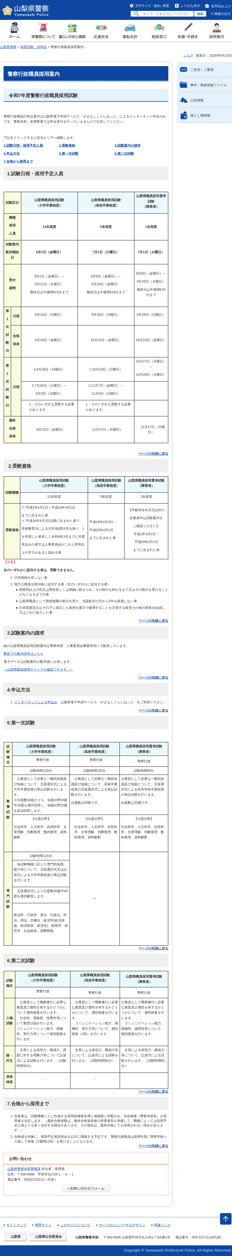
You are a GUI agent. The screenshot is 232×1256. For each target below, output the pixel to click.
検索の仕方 (222, 14)
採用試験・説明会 (33, 47)
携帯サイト (43, 1225)
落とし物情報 (200, 115)
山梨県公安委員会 (48, 1236)
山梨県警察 (8, 47)
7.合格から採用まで (18, 161)
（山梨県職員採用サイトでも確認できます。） (38, 669)
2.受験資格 (67, 145)
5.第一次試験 (69, 153)
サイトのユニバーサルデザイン (122, 1225)
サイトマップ (16, 1225)
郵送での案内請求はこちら (23, 653)
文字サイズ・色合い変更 (152, 6)
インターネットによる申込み (35, 702)
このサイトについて (75, 1225)
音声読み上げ (221, 6)
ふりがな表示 (190, 6)
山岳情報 (197, 100)
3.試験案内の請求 (128, 145)
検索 (200, 13)
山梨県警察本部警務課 (23, 1169)
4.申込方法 (12, 153)
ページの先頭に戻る (153, 454)
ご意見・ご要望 (202, 70)
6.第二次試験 (124, 153)
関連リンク (162, 1225)
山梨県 (16, 1236)
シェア (188, 55)
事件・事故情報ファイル (208, 85)
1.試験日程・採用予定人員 (23, 145)
